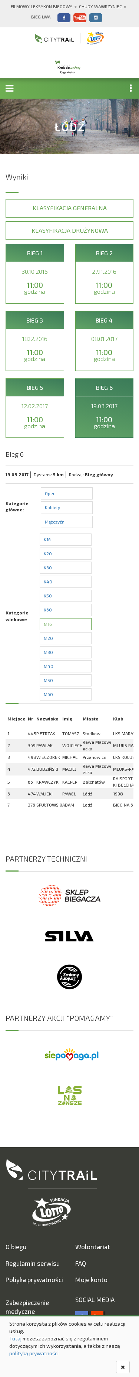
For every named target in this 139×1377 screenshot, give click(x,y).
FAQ (80, 1263)
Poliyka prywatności (34, 1279)
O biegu (16, 1246)
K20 (48, 553)
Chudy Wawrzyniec (100, 6)
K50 (48, 595)
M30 (48, 652)
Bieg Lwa (40, 16)
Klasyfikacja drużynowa (70, 230)
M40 (48, 666)
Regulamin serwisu (33, 1263)
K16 (47, 539)
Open (50, 493)
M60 (48, 694)
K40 (48, 581)
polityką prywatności (34, 1353)
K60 (48, 609)
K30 (48, 567)
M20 (48, 638)
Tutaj (15, 1338)
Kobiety (52, 507)
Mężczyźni (55, 521)
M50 (48, 680)
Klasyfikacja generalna (70, 207)
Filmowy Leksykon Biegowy (41, 6)
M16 (48, 624)
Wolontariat (92, 1246)
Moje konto (91, 1279)
